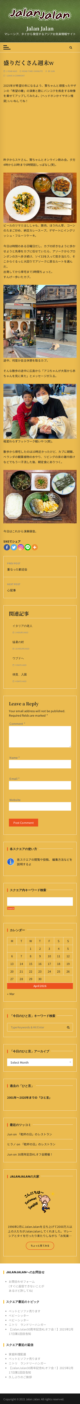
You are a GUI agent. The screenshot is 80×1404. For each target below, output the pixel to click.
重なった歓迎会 (17, 569)
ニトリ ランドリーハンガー (27, 1324)
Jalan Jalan (40, 28)
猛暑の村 (18, 642)
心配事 (11, 590)
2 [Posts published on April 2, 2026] (40, 948)
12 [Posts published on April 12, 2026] (68, 956)
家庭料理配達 (17, 1354)
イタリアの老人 (22, 626)
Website (14, 800)
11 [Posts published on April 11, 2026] (58, 956)
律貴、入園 (19, 674)
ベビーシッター (19, 1315)
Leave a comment (16, 76)
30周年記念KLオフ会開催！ (35, 1154)
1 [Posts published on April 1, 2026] (30, 948)
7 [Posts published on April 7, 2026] (21, 956)
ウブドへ (18, 658)
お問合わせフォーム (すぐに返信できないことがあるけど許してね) (26, 1286)
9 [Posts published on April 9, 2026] (40, 956)
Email (14, 778)
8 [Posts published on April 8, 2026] (30, 956)
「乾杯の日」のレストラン (35, 1134)
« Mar (10, 994)
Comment (17, 723)
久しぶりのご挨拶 (20, 1377)
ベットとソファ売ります (24, 1311)
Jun (53, 71)
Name (14, 757)
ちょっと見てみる (40, 1245)
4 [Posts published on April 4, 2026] (59, 948)
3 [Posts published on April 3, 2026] (49, 948)
